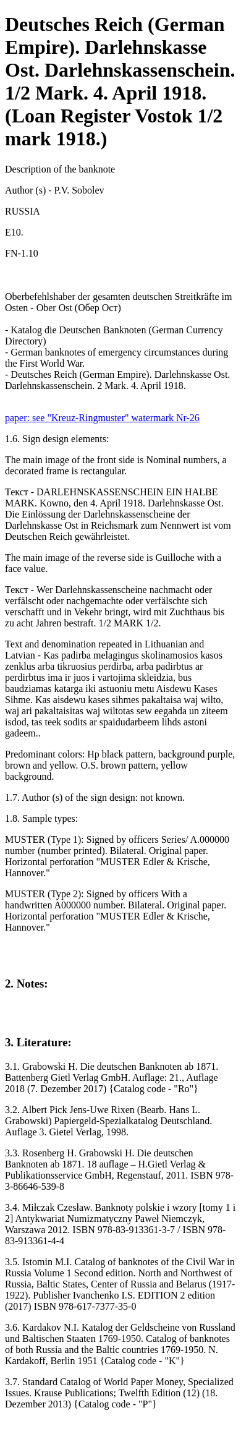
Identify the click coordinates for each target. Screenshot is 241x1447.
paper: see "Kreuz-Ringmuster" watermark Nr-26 (102, 417)
